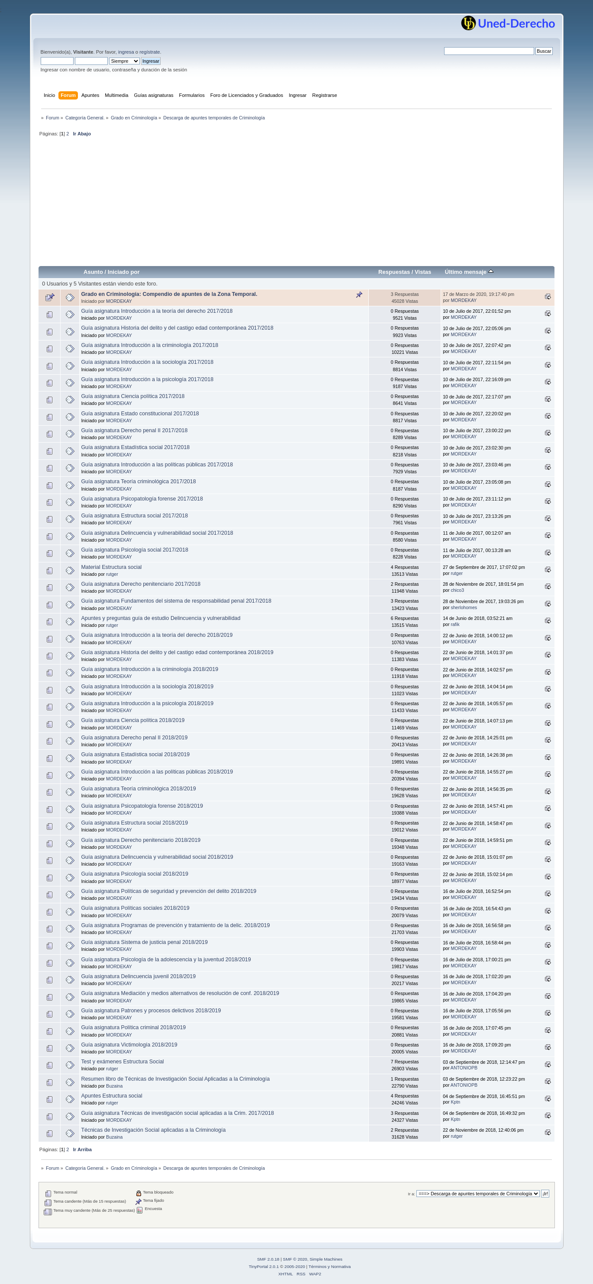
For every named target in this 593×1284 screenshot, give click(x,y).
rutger (112, 574)
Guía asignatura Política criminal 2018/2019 (133, 1027)
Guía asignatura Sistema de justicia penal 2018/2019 (144, 942)
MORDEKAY (119, 301)
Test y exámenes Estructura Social (122, 1062)
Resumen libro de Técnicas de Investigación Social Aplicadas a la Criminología (175, 1079)
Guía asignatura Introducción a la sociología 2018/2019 (147, 687)
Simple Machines (325, 1259)
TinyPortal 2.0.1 (264, 1266)
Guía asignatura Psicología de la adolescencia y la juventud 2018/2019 (166, 960)
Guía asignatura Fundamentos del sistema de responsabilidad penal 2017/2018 (176, 601)
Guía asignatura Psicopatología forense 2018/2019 (142, 806)
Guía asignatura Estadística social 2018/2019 (135, 754)
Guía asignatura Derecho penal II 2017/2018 (134, 430)
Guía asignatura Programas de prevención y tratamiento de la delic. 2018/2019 (175, 925)
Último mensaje (469, 272)
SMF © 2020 (295, 1259)
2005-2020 (294, 1266)
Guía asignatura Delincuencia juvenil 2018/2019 (138, 976)
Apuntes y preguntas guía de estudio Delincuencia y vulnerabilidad (160, 618)
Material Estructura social (111, 567)
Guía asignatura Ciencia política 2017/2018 (132, 396)
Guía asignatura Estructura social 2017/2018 (134, 516)
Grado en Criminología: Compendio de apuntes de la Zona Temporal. (169, 294)
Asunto (93, 272)
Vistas (423, 272)
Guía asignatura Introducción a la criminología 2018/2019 (149, 669)
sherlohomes (464, 607)
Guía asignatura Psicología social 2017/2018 (134, 550)
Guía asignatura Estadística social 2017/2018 (135, 447)
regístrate (149, 52)
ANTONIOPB (464, 1067)
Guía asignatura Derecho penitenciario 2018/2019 (140, 840)
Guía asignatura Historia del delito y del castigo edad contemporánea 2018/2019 (177, 652)
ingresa (126, 52)
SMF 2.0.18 (268, 1259)
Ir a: (411, 1193)
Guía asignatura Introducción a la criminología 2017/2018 (149, 345)
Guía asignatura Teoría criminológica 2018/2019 (138, 789)
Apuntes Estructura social (111, 1096)
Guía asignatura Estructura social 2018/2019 (134, 823)
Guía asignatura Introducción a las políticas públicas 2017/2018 (157, 465)
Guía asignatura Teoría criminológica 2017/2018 (138, 481)
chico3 (457, 590)
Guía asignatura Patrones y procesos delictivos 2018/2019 (151, 1011)
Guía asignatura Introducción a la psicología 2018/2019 (147, 703)
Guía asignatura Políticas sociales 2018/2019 (135, 908)
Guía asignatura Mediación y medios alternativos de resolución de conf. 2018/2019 (180, 993)
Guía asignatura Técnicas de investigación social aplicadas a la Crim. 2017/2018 (177, 1113)
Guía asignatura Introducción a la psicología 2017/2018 (147, 379)
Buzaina (114, 1085)
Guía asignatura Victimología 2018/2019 (129, 1045)
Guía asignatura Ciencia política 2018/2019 (132, 720)
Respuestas (394, 272)
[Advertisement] (297, 205)
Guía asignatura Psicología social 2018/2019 (134, 874)
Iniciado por (124, 272)
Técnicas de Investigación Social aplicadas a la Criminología (153, 1130)
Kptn (455, 1101)
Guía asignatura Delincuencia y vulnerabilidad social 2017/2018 (157, 533)
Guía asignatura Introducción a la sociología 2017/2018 (147, 362)
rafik (455, 624)
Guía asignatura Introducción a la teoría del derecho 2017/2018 (156, 311)
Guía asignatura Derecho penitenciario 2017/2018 (140, 584)
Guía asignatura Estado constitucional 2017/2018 (140, 414)
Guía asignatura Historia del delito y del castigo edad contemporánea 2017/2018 (177, 328)
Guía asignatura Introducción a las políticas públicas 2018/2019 (157, 772)
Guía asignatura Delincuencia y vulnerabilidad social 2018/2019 (157, 857)
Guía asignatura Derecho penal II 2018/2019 (134, 738)
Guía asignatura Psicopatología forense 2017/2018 (142, 499)
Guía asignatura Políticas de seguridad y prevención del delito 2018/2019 (168, 891)
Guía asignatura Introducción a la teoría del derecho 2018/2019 (156, 635)
